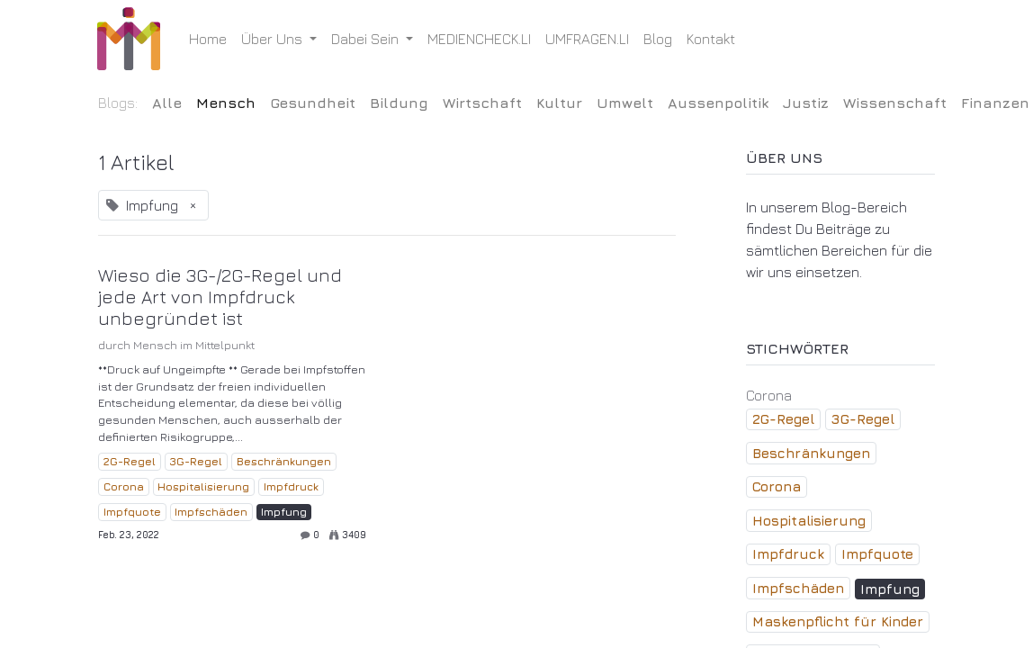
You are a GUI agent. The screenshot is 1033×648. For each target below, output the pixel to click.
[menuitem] (209, 39)
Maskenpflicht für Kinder (837, 621)
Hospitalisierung (203, 486)
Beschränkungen (284, 461)
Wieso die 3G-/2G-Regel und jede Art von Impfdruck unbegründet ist (220, 296)
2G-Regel (129, 461)
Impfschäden (211, 511)
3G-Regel (195, 461)
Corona (123, 486)
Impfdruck (291, 486)
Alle (167, 102)
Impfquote (132, 511)
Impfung (284, 511)
